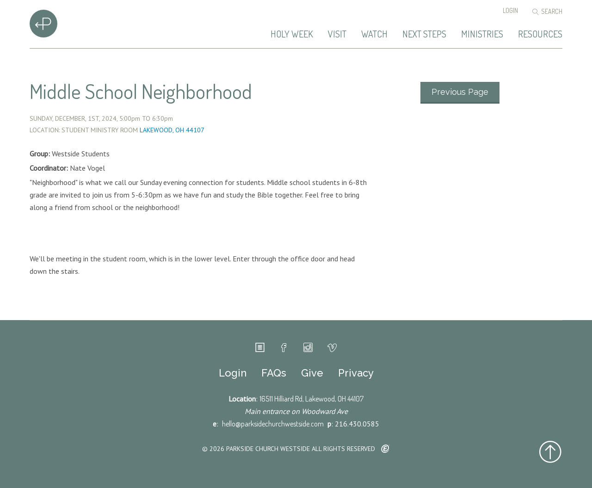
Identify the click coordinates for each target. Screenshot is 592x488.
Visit (337, 34)
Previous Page (460, 92)
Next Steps (424, 34)
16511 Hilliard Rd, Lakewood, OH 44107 (311, 398)
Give (312, 373)
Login (510, 10)
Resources (540, 34)
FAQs (273, 373)
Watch (374, 34)
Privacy (356, 373)
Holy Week (292, 34)
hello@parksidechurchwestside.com (273, 423)
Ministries (482, 34)
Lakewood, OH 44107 (172, 130)
